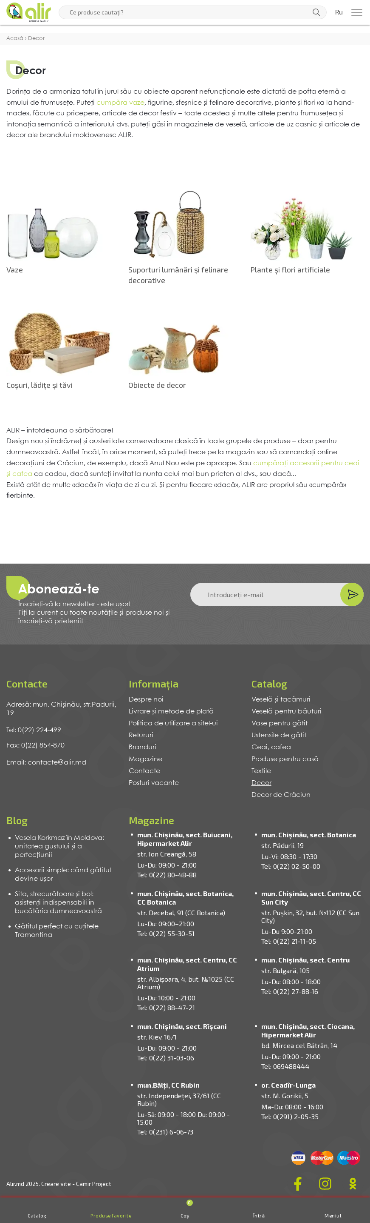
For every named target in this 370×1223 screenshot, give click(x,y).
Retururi (141, 735)
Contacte (144, 771)
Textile (261, 771)
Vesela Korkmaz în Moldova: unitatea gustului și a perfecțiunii (59, 846)
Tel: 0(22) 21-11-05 (288, 941)
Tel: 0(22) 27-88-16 (289, 991)
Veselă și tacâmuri (281, 699)
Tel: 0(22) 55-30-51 (166, 933)
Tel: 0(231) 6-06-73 (165, 1132)
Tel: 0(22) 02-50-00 (290, 866)
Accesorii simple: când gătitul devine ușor (63, 874)
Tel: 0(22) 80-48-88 (167, 875)
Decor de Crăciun (281, 795)
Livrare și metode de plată (171, 711)
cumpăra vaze (120, 103)
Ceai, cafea (271, 747)
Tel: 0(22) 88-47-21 (166, 1007)
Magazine (145, 759)
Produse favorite (110, 1215)
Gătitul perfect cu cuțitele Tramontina (57, 930)
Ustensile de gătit (278, 735)
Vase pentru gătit (279, 723)
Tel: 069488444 (285, 1066)
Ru (339, 12)
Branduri (142, 747)
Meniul (333, 1215)
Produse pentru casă (285, 759)
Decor (261, 783)
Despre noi (146, 699)
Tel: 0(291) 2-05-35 (290, 1116)
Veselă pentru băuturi (286, 711)
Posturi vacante (154, 783)
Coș (186, 1209)
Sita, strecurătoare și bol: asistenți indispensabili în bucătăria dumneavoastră (58, 902)
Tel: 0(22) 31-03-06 (165, 1058)
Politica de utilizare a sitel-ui (173, 723)
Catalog (37, 1215)
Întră (259, 1215)
